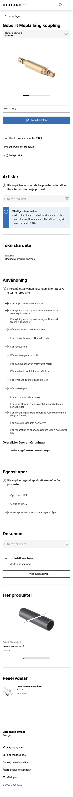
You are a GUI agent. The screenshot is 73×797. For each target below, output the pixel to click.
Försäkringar (10, 777)
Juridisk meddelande (14, 754)
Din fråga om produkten (19, 147)
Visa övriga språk (36, 574)
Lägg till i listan (36, 120)
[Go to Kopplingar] (13, 16)
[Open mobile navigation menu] (68, 5)
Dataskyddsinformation (15, 762)
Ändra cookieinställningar (17, 769)
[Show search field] (60, 5)
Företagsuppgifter (13, 747)
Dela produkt (13, 155)
